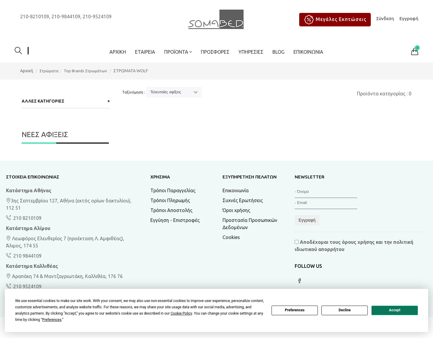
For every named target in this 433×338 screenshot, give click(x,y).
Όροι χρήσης (236, 210)
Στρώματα (48, 71)
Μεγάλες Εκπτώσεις (334, 19)
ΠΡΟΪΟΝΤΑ (178, 52)
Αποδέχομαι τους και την (354, 245)
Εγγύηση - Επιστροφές (175, 220)
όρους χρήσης (358, 242)
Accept (395, 310)
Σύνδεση (385, 18)
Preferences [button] (51, 320)
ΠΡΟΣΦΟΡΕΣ (215, 52)
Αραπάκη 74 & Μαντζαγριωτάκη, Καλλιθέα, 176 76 (64, 276)
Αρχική (117, 52)
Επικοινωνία (308, 52)
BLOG (278, 52)
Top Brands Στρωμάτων (85, 71)
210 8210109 (26, 218)
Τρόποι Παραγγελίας (172, 190)
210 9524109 (26, 286)
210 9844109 (26, 256)
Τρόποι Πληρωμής (170, 200)
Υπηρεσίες (250, 52)
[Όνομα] (326, 192)
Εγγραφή (408, 18)
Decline (345, 310)
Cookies (231, 237)
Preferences (295, 310)
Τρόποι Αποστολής (171, 210)
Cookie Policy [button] (181, 313)
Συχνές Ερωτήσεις (243, 200)
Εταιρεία (145, 52)
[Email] (326, 203)
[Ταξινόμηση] (173, 92)
